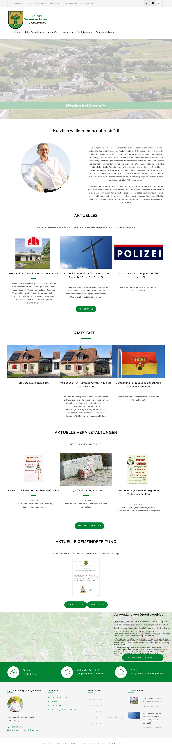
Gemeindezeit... (96, 712)
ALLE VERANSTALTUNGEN (89, 520)
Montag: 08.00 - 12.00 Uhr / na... (81, 3)
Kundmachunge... (97, 694)
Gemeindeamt (96, 706)
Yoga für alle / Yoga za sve (86, 485)
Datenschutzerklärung (121, 738)
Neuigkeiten (127, 19)
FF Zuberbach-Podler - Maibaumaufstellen (33, 485)
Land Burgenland (59, 692)
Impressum (56, 700)
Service (111, 19)
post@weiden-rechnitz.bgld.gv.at (45, 3)
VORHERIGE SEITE (75, 599)
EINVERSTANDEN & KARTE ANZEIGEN (142, 652)
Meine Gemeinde (77, 19)
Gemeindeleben (148, 19)
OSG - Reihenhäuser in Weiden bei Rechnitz (33, 267)
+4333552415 (18, 3)
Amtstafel (96, 19)
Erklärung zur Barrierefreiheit (64, 704)
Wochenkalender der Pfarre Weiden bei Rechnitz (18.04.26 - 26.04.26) (152, 712)
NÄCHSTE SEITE (97, 599)
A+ (147, 3)
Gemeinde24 (63, 738)
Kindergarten (114, 712)
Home (60, 19)
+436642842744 (16, 721)
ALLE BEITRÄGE (86, 303)
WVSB (54, 696)
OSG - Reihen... (113, 706)
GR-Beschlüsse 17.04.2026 (33, 377)
